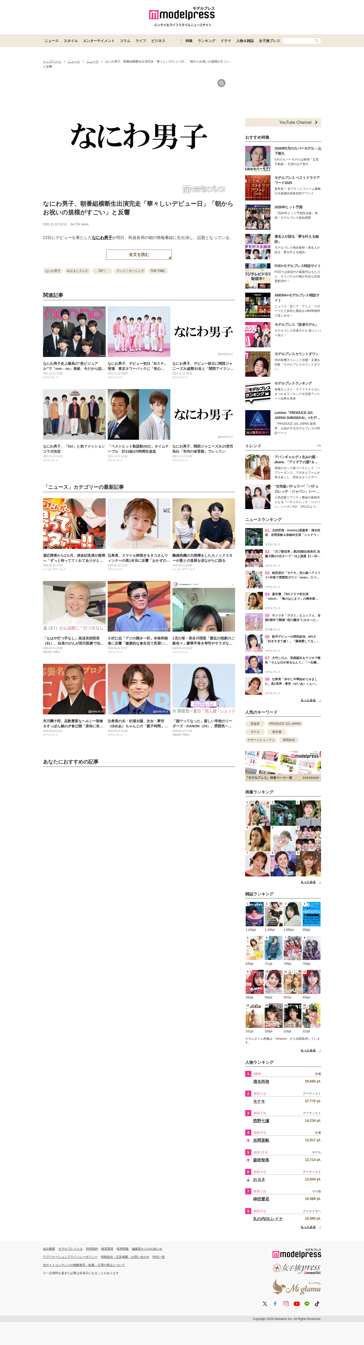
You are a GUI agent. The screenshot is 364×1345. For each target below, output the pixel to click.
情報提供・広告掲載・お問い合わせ (125, 1257)
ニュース (51, 41)
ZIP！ (102, 271)
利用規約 (92, 1249)
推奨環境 (107, 1249)
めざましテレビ (77, 271)
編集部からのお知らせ (147, 1249)
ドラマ (225, 41)
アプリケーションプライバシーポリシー (70, 1257)
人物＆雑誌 (245, 41)
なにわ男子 (102, 237)
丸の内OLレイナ (268, 1219)
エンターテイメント (99, 41)
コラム (125, 41)
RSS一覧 (159, 1257)
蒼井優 (276, 732)
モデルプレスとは (70, 1249)
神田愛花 (261, 1199)
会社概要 (49, 1249)
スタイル (71, 41)
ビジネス (158, 41)
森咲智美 (261, 1160)
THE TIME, (157, 271)
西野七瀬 (261, 1121)
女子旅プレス (269, 41)
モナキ (255, 732)
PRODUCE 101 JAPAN (285, 724)
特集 (189, 41)
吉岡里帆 (261, 1140)
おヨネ (259, 1179)
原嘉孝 (255, 724)
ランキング (206, 41)
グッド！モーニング (130, 271)
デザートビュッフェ (261, 740)
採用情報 (123, 1249)
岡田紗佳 (289, 740)
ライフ (140, 41)
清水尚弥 (261, 1081)
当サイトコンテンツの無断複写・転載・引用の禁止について (84, 1265)
